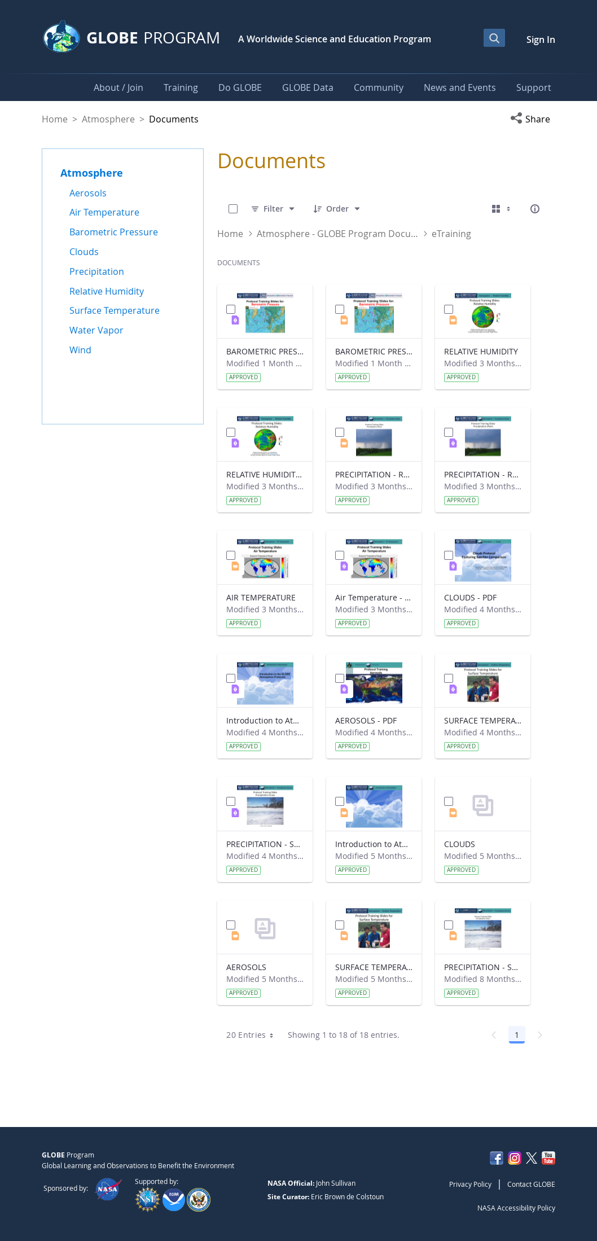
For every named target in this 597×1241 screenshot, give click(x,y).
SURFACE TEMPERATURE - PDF (482, 720)
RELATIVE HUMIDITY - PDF (265, 474)
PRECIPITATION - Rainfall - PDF (482, 474)
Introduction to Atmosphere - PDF (265, 720)
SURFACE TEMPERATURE (373, 967)
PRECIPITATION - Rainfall (373, 474)
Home (55, 119)
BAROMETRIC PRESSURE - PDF (265, 351)
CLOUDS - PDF (470, 597)
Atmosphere (108, 119)
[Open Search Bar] (494, 38)
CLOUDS (459, 844)
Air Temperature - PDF (373, 597)
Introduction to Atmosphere (373, 844)
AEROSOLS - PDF (366, 720)
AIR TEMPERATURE (261, 597)
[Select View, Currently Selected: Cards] (502, 209)
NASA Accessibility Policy (516, 1207)
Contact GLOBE (531, 1184)
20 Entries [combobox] (253, 1035)
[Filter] (273, 209)
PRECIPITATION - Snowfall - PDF (265, 844)
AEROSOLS (246, 967)
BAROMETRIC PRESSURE (373, 351)
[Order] (337, 209)
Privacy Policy (470, 1184)
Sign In (540, 39)
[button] (532, 119)
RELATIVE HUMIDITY (481, 351)
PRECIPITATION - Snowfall (482, 967)
